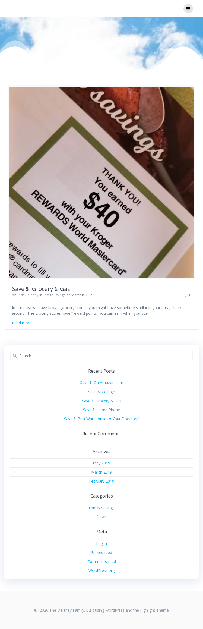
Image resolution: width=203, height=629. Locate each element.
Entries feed (101, 552)
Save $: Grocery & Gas (41, 289)
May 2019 (101, 463)
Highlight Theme (154, 610)
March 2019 (101, 472)
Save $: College (101, 391)
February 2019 (101, 481)
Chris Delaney (27, 295)
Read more (21, 322)
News (102, 516)
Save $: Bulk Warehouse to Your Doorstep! (101, 418)
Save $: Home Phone (101, 409)
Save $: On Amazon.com (101, 382)
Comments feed (101, 561)
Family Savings (54, 295)
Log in (101, 543)
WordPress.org (101, 570)
